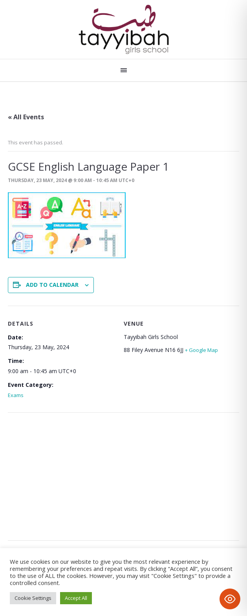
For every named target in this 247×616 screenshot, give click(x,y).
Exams (16, 395)
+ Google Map (201, 350)
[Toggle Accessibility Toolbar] (230, 599)
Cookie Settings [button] (33, 597)
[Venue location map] (123, 472)
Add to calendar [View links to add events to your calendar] (52, 284)
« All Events (26, 117)
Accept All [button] (76, 597)
